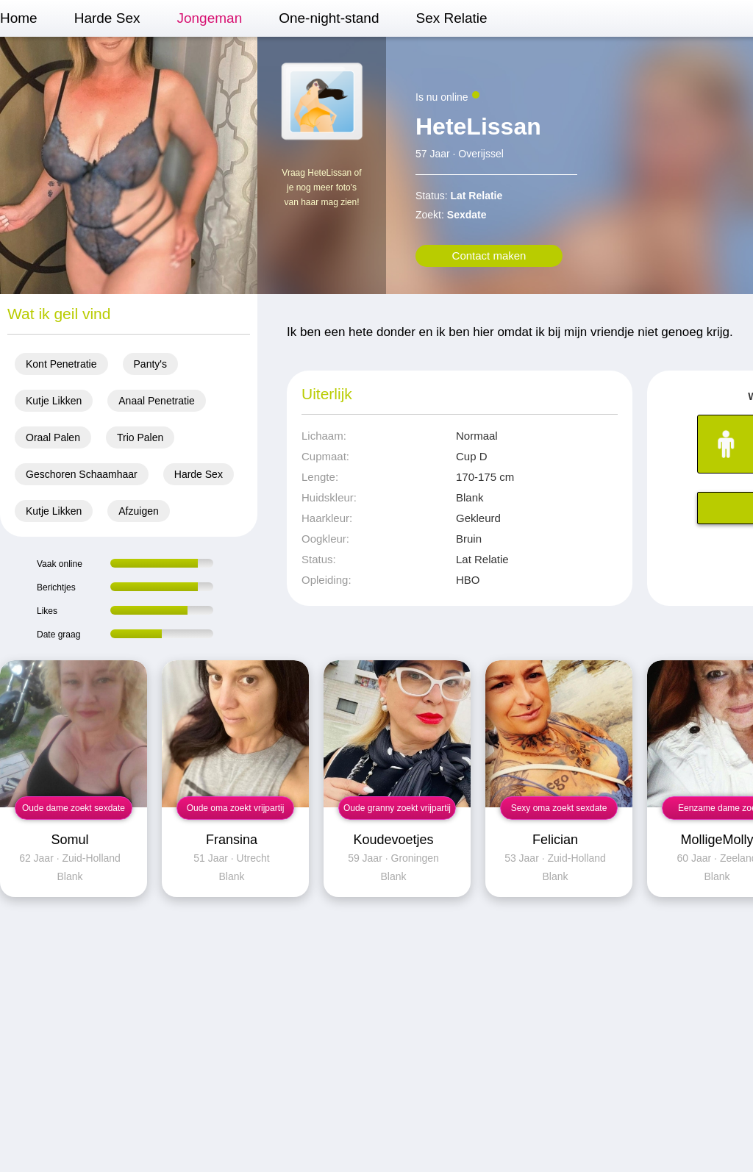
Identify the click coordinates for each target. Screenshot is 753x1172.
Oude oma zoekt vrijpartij (236, 808)
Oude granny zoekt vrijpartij (397, 808)
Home (19, 18)
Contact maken (489, 255)
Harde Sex (107, 18)
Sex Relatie (451, 18)
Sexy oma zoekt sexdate (559, 808)
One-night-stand (329, 18)
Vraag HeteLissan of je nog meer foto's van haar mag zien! (321, 187)
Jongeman (209, 18)
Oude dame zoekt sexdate (73, 808)
